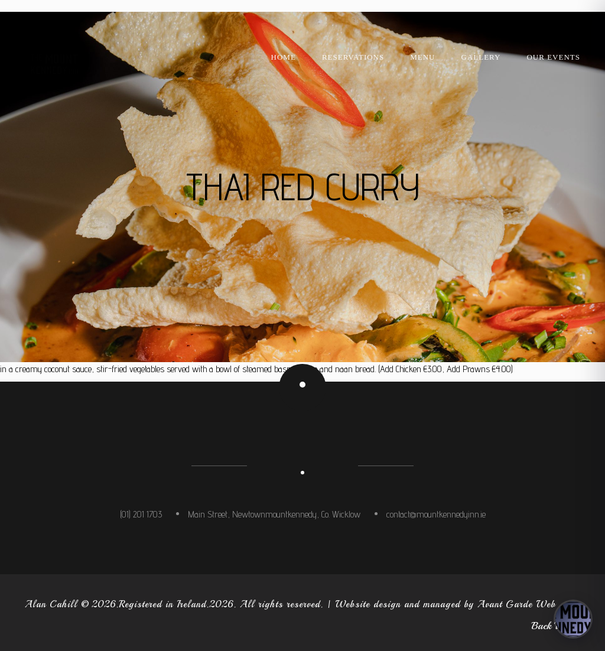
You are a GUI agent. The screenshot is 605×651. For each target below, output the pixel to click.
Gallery (481, 57)
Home (283, 57)
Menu (422, 57)
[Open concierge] (573, 619)
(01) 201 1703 (141, 514)
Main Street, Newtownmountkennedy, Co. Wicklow (274, 514)
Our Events (553, 57)
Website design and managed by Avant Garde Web (445, 604)
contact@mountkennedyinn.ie (436, 514)
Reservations (353, 57)
